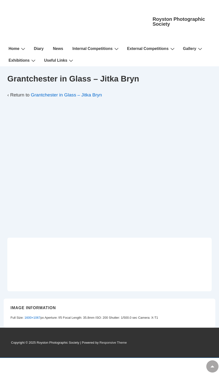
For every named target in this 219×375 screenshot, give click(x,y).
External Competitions (151, 48)
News (58, 49)
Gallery (193, 48)
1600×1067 (32, 317)
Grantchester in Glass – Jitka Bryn (66, 94)
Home (17, 48)
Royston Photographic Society (179, 21)
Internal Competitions (96, 48)
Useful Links (59, 60)
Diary (39, 49)
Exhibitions (23, 60)
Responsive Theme (113, 342)
